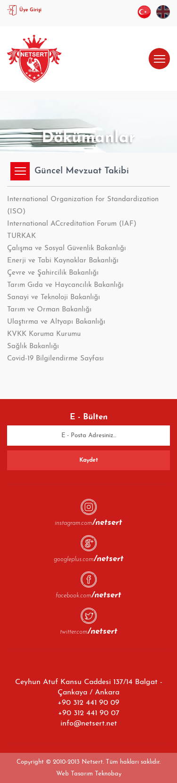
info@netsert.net (88, 723)
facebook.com (88, 595)
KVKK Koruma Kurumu (44, 334)
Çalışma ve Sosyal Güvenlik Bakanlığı (66, 248)
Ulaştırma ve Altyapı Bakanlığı (56, 322)
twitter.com (89, 631)
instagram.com (88, 522)
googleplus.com (89, 559)
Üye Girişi (30, 10)
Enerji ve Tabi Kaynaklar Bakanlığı (62, 260)
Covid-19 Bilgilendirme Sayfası (55, 358)
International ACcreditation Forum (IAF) (71, 224)
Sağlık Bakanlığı (33, 346)
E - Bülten (89, 417)
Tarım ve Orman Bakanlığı (49, 309)
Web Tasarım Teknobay (88, 774)
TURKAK (21, 236)
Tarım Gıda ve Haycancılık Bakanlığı (65, 285)
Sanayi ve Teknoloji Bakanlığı (53, 297)
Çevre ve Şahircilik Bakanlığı (53, 273)
